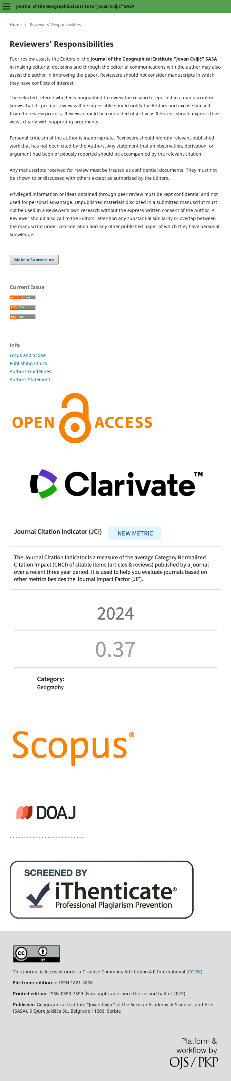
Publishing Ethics (28, 363)
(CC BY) (194, 972)
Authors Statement (30, 379)
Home (16, 24)
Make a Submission (34, 260)
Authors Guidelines (30, 371)
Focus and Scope (28, 355)
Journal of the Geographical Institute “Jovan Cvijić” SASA (75, 6)
